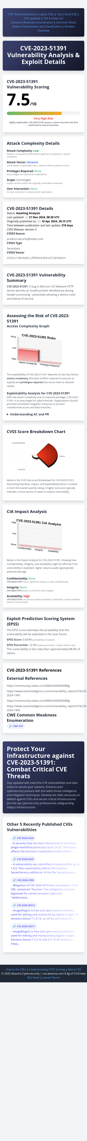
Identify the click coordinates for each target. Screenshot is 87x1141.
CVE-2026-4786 (25, 880)
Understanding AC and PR (29, 414)
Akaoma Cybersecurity (25, 973)
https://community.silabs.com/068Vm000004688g (38, 686)
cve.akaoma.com (53, 973)
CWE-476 (18, 726)
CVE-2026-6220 (25, 859)
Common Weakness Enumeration (32, 22)
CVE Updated (32, 18)
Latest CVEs (47, 14)
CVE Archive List (53, 18)
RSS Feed (33, 977)
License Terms (51, 977)
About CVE (74, 969)
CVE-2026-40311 (26, 926)
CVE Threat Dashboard (22, 14)
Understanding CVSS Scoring (47, 969)
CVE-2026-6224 (25, 838)
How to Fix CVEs (16, 969)
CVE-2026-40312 (26, 905)
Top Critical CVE (67, 14)
